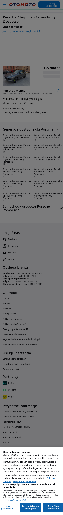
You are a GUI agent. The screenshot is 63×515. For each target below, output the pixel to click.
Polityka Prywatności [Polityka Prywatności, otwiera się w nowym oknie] (24, 481)
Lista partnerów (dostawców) (14, 500)
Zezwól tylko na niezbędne (30, 507)
